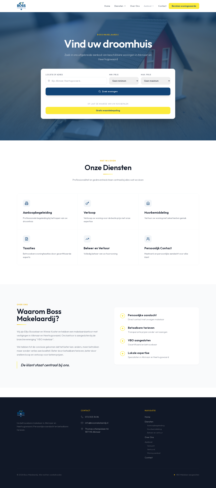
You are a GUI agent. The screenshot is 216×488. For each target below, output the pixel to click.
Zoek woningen (108, 91)
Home (107, 6)
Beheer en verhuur (155, 433)
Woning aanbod (153, 453)
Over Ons (135, 6)
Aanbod (149, 6)
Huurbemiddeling (154, 429)
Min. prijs (114, 74)
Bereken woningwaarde (184, 6)
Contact (162, 6)
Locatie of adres (54, 74)
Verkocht (151, 446)
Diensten (120, 6)
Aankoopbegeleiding (156, 425)
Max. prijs (146, 74)
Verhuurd (151, 449)
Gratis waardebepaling (108, 110)
